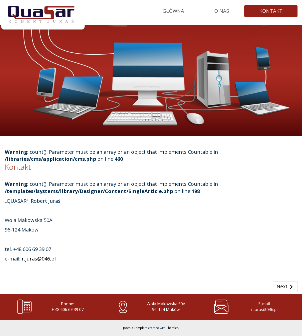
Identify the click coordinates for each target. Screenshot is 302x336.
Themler (172, 328)
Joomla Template (135, 328)
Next (285, 286)
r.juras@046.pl (39, 258)
